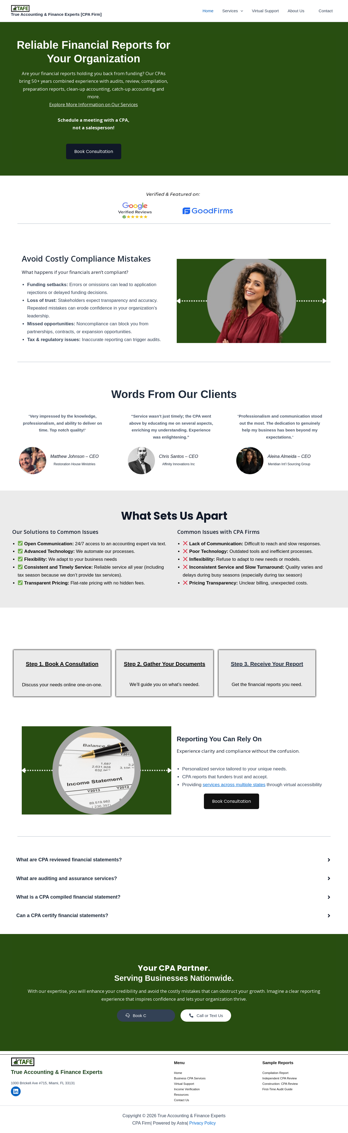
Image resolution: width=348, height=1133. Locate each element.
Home (211, 10)
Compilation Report (276, 1072)
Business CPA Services (191, 1078)
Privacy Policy (202, 1123)
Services (235, 11)
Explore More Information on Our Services (93, 106)
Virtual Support (267, 10)
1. (45, 667)
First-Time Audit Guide (278, 1089)
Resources (181, 1095)
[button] (243, 11)
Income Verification (187, 1089)
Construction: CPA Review (281, 1083)
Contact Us (182, 1100)
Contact (326, 10)
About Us (297, 10)
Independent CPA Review (280, 1078)
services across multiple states (234, 787)
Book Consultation (93, 154)
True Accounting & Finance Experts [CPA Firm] (56, 14)
